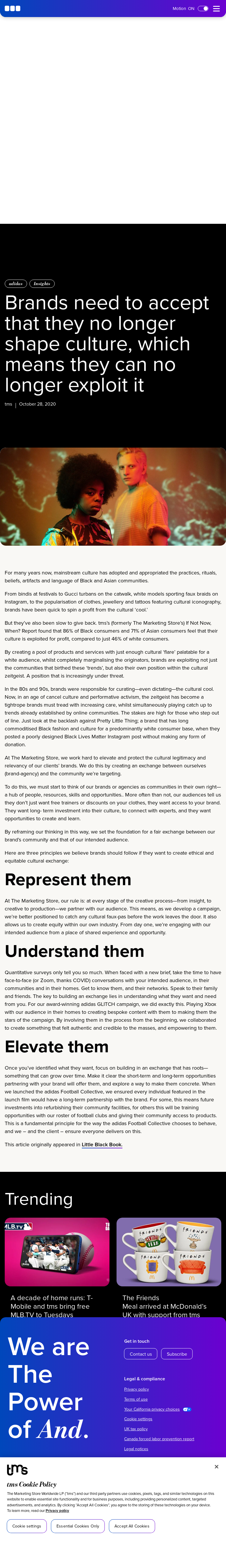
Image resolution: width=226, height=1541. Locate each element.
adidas (16, 283)
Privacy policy (57, 1510)
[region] (113, 1499)
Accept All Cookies (131, 1526)
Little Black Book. (102, 1146)
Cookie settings (138, 1419)
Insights (42, 283)
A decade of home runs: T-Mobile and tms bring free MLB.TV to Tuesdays (52, 1305)
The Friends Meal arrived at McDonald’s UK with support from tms (165, 1305)
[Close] (216, 1466)
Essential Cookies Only (77, 1526)
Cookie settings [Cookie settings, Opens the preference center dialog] (26, 1526)
